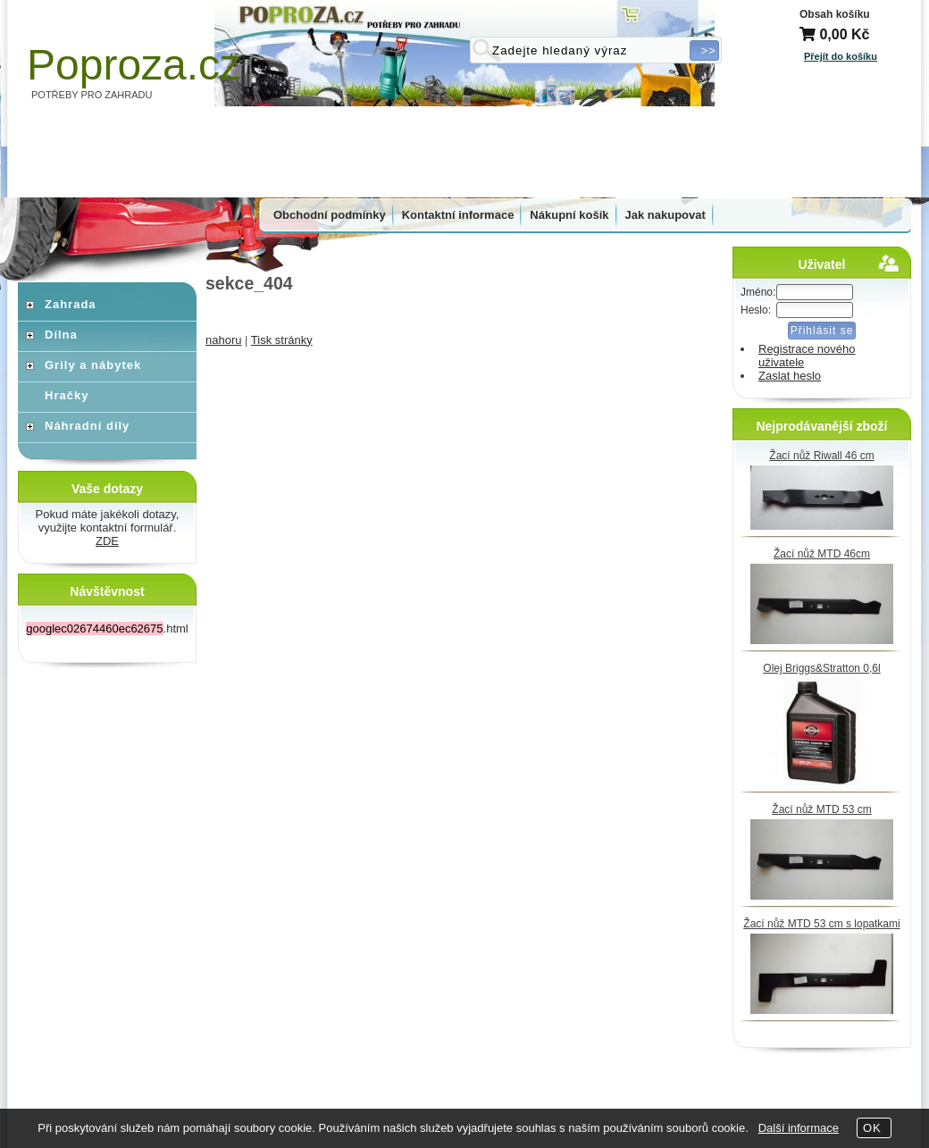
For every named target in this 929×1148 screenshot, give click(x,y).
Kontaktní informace (458, 215)
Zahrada (70, 304)
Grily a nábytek (93, 365)
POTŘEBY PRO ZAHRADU (92, 94)
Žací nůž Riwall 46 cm (821, 455)
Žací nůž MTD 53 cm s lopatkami (821, 924)
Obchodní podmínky (329, 215)
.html (107, 628)
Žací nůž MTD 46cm (822, 554)
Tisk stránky (282, 340)
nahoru (223, 340)
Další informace (798, 1128)
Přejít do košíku (840, 56)
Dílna (61, 334)
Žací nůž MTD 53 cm (821, 809)
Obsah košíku (834, 14)
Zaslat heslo (789, 375)
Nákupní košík (569, 215)
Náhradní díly (87, 425)
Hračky (66, 395)
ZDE (107, 541)
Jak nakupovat (665, 215)
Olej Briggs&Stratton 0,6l (821, 668)
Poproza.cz (134, 64)
